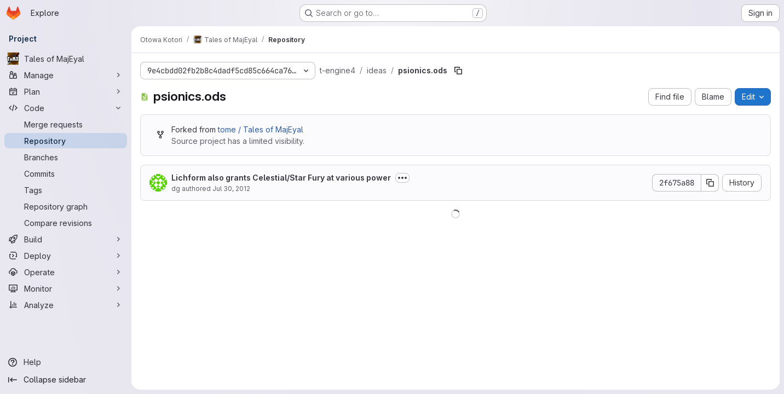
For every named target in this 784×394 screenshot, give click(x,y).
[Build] (65, 239)
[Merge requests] (65, 124)
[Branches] (65, 157)
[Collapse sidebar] (65, 379)
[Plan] (65, 91)
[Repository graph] (65, 206)
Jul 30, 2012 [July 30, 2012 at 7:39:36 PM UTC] (231, 188)
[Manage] (65, 75)
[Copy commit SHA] (710, 183)
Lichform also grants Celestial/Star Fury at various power (281, 177)
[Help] (65, 362)
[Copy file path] (458, 70)
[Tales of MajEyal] (65, 58)
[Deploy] (65, 255)
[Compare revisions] (65, 222)
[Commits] (65, 173)
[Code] (65, 107)
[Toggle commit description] (402, 178)
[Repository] (65, 140)
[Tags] (65, 190)
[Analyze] (65, 304)
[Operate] (65, 272)
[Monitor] (65, 288)
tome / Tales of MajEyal (260, 129)
